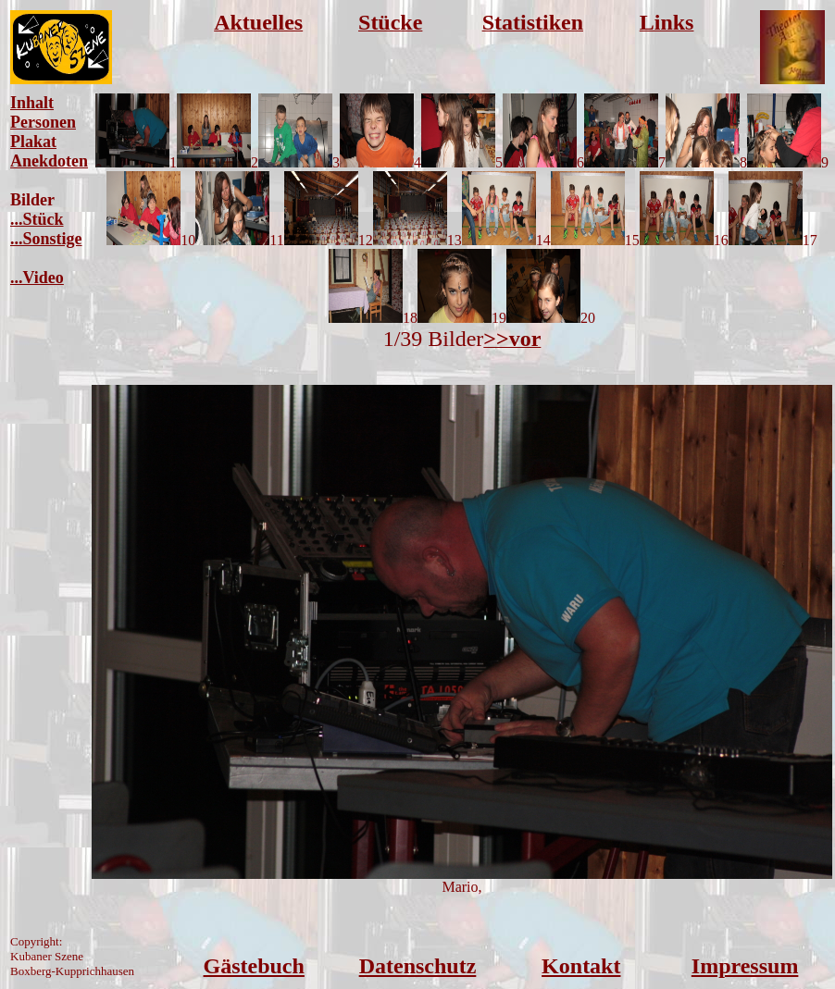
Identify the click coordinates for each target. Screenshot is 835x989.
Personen (43, 122)
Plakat (33, 141)
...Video (37, 277)
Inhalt (32, 102)
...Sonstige (46, 238)
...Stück (37, 219)
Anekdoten (49, 161)
